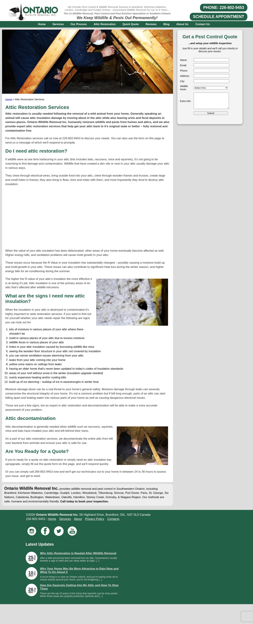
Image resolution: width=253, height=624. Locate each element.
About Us (182, 24)
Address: (185, 76)
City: (182, 81)
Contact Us (202, 24)
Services (58, 24)
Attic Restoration (105, 24)
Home (42, 24)
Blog (166, 24)
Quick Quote (131, 24)
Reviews (151, 24)
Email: (183, 65)
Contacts (113, 519)
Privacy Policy (94, 519)
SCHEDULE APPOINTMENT (218, 16)
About (78, 519)
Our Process (79, 24)
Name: (183, 60)
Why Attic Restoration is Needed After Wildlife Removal (78, 553)
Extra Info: (185, 101)
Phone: (184, 70)
